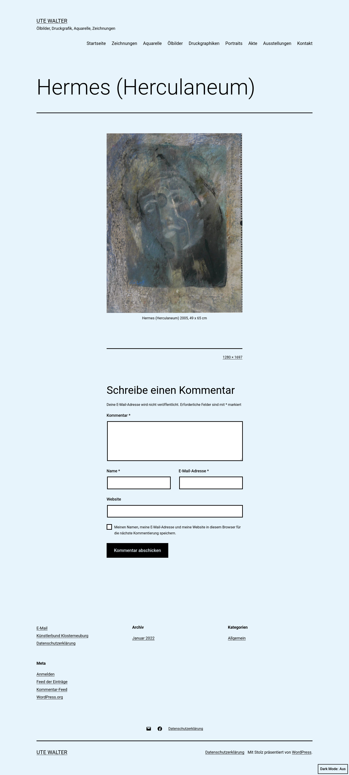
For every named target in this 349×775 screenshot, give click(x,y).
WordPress (301, 752)
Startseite (96, 43)
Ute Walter (52, 21)
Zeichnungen (124, 43)
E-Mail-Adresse (194, 471)
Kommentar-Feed (52, 689)
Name (113, 471)
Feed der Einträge (52, 681)
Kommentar (118, 415)
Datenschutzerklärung (56, 643)
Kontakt (304, 43)
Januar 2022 (143, 638)
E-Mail (42, 628)
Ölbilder (175, 43)
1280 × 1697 (232, 357)
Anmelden (46, 674)
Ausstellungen (277, 43)
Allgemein (237, 638)
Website (114, 499)
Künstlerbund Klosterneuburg (62, 635)
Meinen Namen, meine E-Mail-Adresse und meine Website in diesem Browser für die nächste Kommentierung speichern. (177, 530)
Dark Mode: (333, 769)
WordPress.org (50, 697)
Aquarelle (152, 43)
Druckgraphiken (204, 43)
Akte (252, 43)
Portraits (234, 43)
